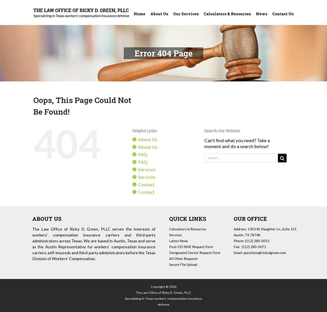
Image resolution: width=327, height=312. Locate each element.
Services (146, 169)
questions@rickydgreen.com (264, 253)
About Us (147, 139)
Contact (146, 184)
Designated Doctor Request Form (194, 253)
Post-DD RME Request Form (191, 247)
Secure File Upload (183, 264)
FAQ (142, 154)
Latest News (178, 241)
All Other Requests (183, 259)
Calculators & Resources (187, 229)
